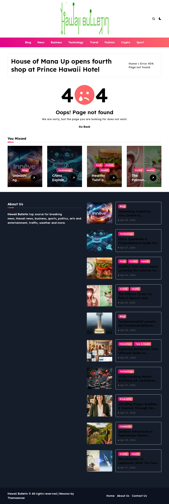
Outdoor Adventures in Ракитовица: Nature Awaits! (135, 435)
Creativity (125, 426)
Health (104, 170)
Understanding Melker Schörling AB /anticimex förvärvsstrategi (136, 380)
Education (125, 344)
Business (56, 42)
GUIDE (109, 165)
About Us (123, 495)
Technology (75, 42)
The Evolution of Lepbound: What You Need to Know (138, 463)
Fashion (110, 42)
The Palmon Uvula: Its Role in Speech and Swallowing (135, 298)
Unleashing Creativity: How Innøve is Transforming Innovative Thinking (137, 217)
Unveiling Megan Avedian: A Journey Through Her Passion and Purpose (137, 408)
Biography (125, 399)
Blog (28, 42)
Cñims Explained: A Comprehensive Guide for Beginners (137, 243)
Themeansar (16, 498)
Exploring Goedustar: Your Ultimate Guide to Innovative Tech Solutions (138, 353)
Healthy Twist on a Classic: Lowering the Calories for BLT (138, 270)
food (98, 165)
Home (133, 63)
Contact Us (139, 495)
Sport (140, 42)
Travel (94, 42)
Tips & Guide (142, 344)
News (40, 42)
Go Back (84, 126)
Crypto (125, 42)
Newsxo (64, 493)
